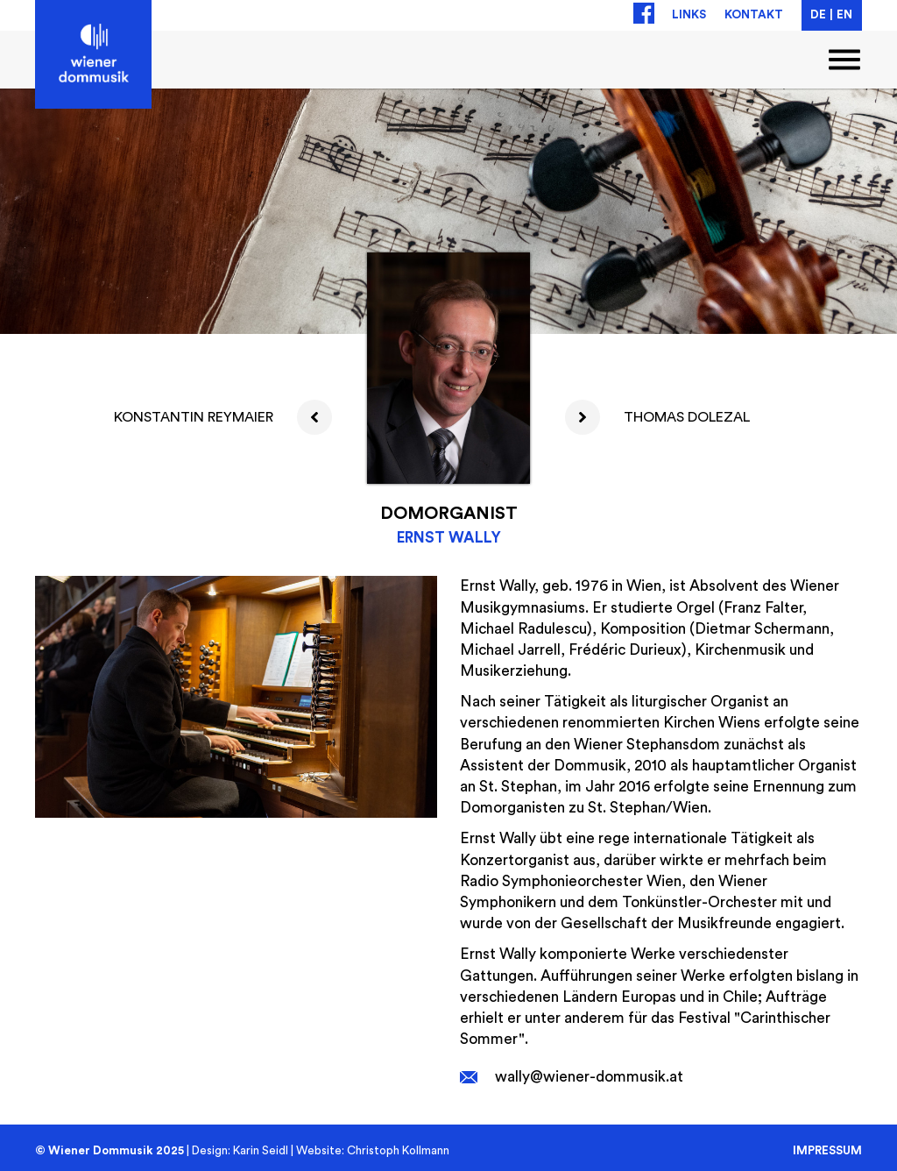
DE (818, 15)
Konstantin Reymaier (193, 417)
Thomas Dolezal (687, 417)
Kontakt (753, 15)
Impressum (827, 1150)
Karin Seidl (260, 1151)
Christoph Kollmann (398, 1151)
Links (689, 15)
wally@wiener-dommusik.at (589, 1076)
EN (844, 15)
